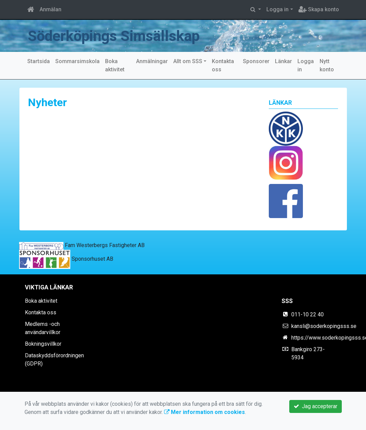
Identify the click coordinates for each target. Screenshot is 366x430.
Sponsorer (256, 61)
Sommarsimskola (77, 61)
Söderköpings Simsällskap (114, 35)
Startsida (38, 61)
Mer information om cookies (204, 412)
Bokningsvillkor (43, 344)
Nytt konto (327, 65)
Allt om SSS (187, 61)
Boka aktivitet (115, 65)
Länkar (283, 61)
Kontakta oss (223, 65)
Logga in (277, 9)
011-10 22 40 (307, 314)
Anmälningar (152, 61)
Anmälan (50, 9)
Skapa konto (318, 9)
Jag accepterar (315, 406)
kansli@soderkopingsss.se (323, 326)
